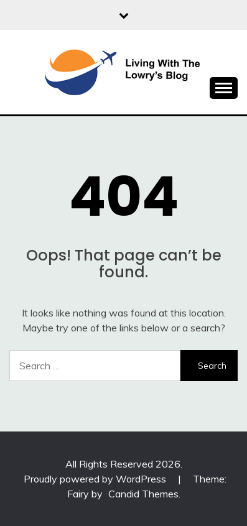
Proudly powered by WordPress (96, 479)
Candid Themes (143, 493)
